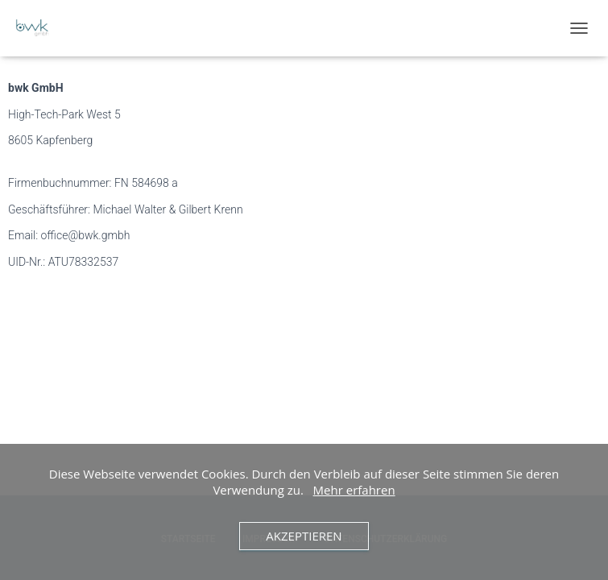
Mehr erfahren (354, 490)
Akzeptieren (303, 536)
